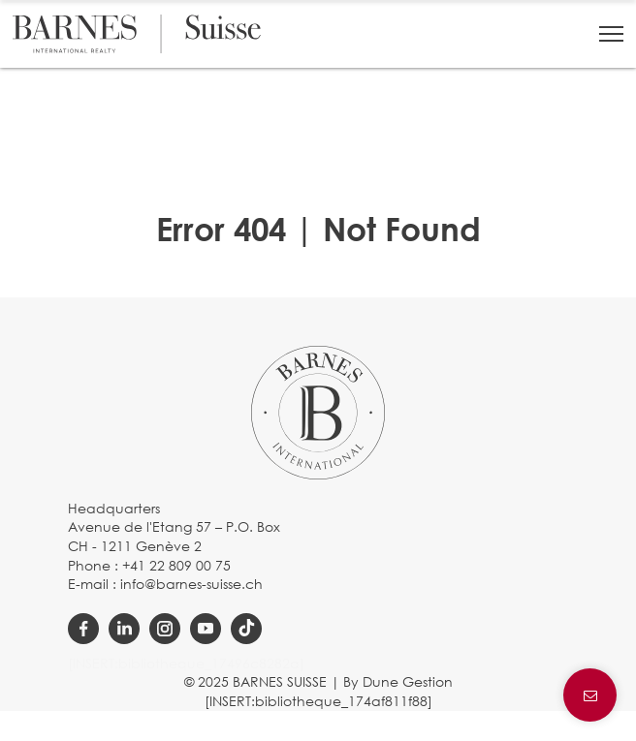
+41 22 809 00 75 (176, 565)
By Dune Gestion (398, 681)
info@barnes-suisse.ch (191, 583)
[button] (611, 34)
